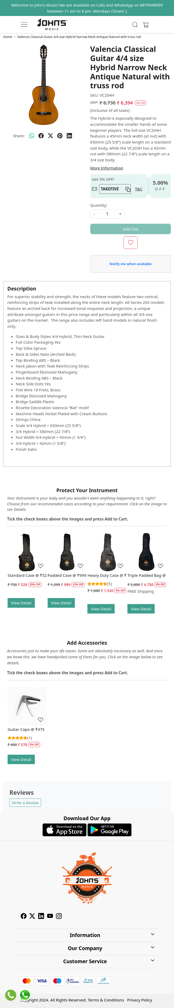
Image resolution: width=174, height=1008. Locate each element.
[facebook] (41, 136)
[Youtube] (50, 916)
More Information (107, 168)
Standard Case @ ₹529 (27, 575)
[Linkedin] (41, 916)
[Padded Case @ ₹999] (67, 552)
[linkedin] (69, 136)
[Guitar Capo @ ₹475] (27, 706)
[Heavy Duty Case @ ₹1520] (106, 552)
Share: (19, 135)
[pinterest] (60, 136)
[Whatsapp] (31, 136)
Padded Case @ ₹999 (67, 575)
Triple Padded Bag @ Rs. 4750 (146, 575)
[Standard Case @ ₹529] (27, 552)
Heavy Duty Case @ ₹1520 (106, 575)
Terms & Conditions (106, 999)
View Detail (21, 602)
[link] (135, 24)
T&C (139, 188)
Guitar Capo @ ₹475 (26, 729)
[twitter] (50, 136)
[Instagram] (59, 916)
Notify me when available (130, 263)
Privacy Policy (139, 999)
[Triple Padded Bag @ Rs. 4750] (146, 552)
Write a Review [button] (25, 802)
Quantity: (99, 205)
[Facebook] (23, 916)
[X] (32, 916)
